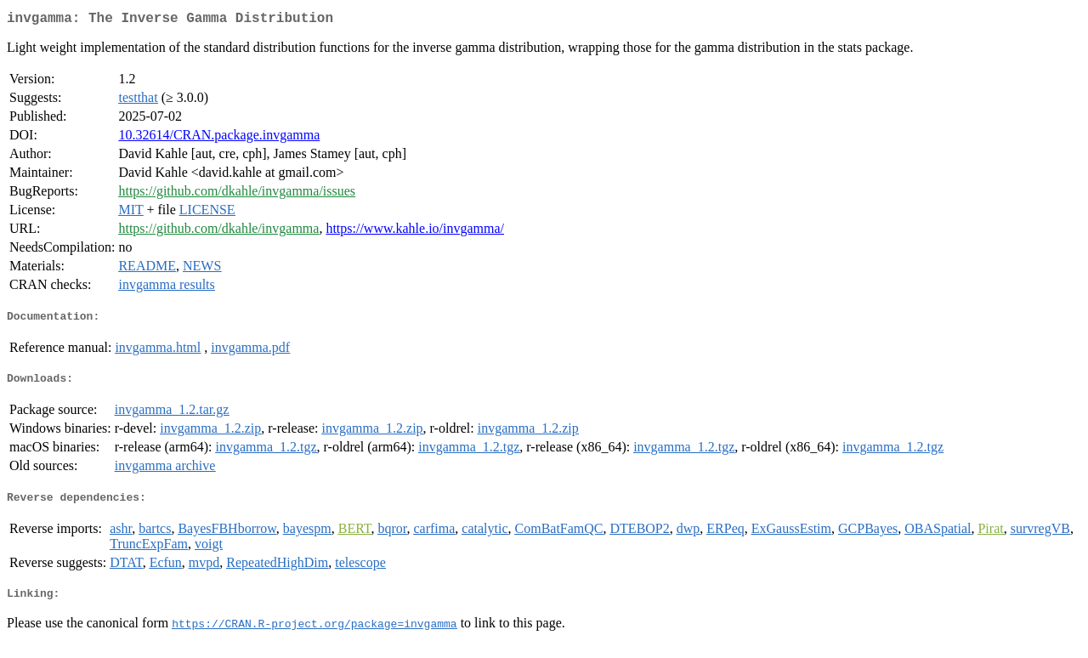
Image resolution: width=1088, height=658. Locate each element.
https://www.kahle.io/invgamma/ (415, 231)
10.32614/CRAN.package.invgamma (219, 138)
